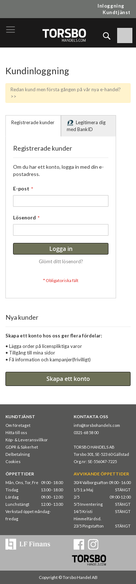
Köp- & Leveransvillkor (26, 439)
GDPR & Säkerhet (21, 447)
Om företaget (17, 425)
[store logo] (64, 35)
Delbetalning (17, 454)
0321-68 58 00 (86, 432)
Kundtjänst (117, 12)
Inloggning (111, 6)
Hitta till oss (16, 432)
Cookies (13, 461)
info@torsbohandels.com (97, 425)
